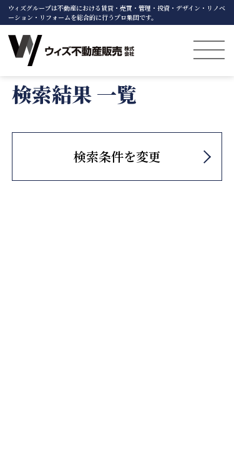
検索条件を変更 (117, 156)
